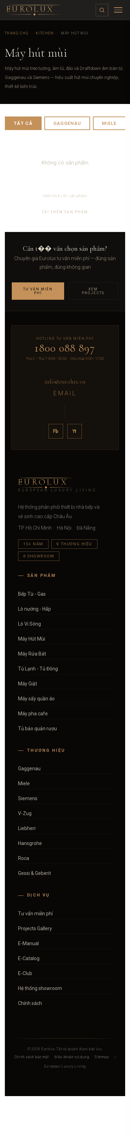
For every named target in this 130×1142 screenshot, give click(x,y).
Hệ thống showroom (40, 988)
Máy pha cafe (33, 713)
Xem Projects (93, 291)
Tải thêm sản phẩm (65, 212)
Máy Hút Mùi (31, 639)
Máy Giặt (27, 683)
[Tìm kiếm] (102, 10)
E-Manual (28, 943)
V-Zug (25, 813)
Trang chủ (17, 33)
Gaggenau (67, 123)
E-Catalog (29, 958)
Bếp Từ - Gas (32, 594)
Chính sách (30, 1003)
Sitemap (102, 1057)
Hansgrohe (30, 843)
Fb (55, 431)
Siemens (27, 798)
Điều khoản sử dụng (71, 1057)
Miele (109, 123)
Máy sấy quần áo (36, 698)
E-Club (25, 973)
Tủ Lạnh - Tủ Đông (38, 668)
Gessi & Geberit (34, 873)
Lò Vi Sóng (29, 624)
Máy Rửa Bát (32, 654)
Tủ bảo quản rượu (37, 728)
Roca (23, 858)
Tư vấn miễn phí (38, 291)
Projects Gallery (35, 928)
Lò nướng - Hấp (34, 609)
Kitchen (45, 33)
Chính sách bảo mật (32, 1057)
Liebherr (27, 828)
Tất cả (23, 123)
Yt (74, 431)
